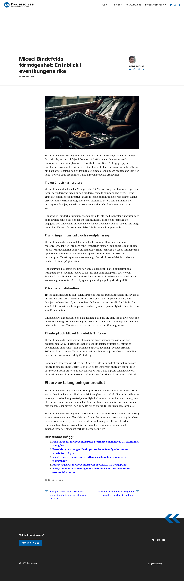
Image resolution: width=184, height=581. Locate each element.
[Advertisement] (92, 29)
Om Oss (118, 5)
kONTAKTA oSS (30, 543)
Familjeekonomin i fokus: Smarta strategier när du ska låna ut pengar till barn (68, 495)
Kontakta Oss (133, 5)
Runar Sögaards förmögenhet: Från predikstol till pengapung (89, 464)
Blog (106, 5)
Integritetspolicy (155, 5)
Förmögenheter (55, 480)
